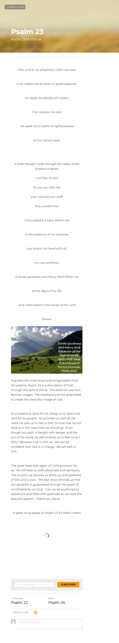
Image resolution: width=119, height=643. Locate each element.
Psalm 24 (69, 598)
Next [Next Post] (64, 594)
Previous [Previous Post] (17, 594)
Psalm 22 (19, 598)
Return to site (15, 7)
